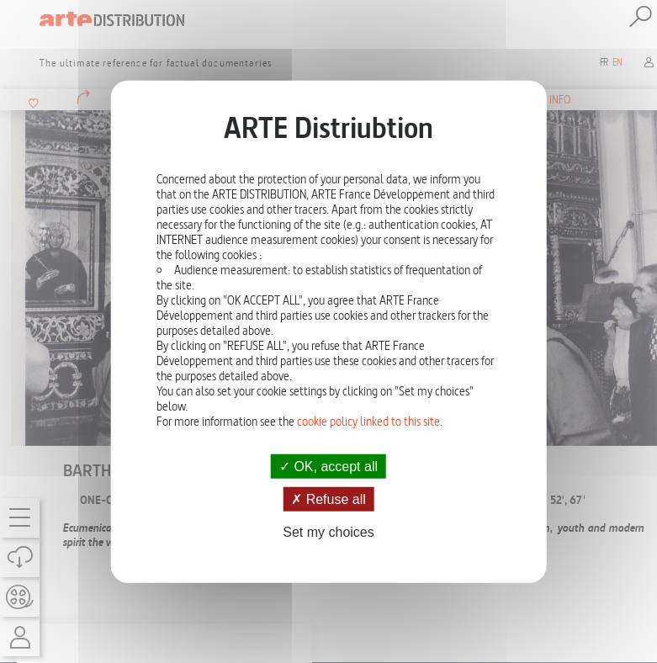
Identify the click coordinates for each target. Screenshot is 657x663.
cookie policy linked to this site (368, 421)
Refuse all (328, 499)
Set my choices (328, 532)
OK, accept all (328, 466)
